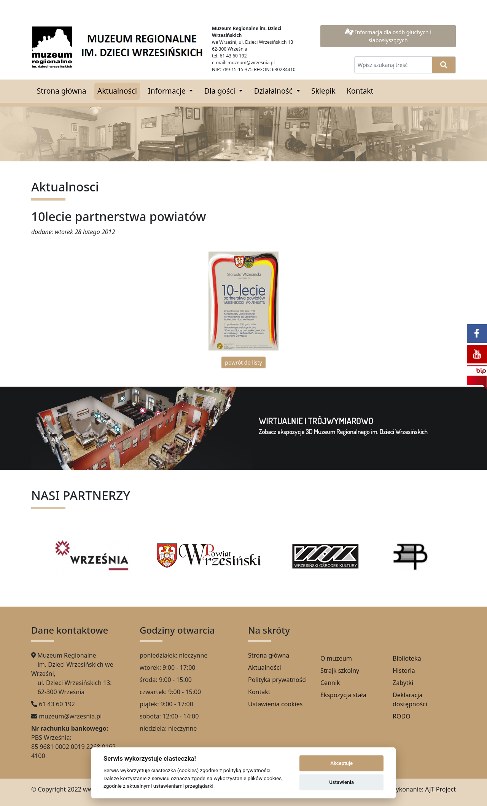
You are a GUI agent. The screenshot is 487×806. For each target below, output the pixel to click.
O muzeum (336, 658)
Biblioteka (407, 658)
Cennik (330, 683)
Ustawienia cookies (275, 704)
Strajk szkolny (339, 670)
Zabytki (403, 683)
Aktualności (117, 91)
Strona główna (61, 91)
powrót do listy (243, 362)
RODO (402, 716)
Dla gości (220, 91)
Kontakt (360, 91)
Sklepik (323, 91)
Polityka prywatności (277, 679)
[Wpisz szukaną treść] (393, 64)
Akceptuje (341, 763)
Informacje (167, 91)
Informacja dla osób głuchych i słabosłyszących (388, 36)
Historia (404, 670)
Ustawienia (341, 782)
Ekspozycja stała (343, 695)
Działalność (274, 91)
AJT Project (440, 789)
